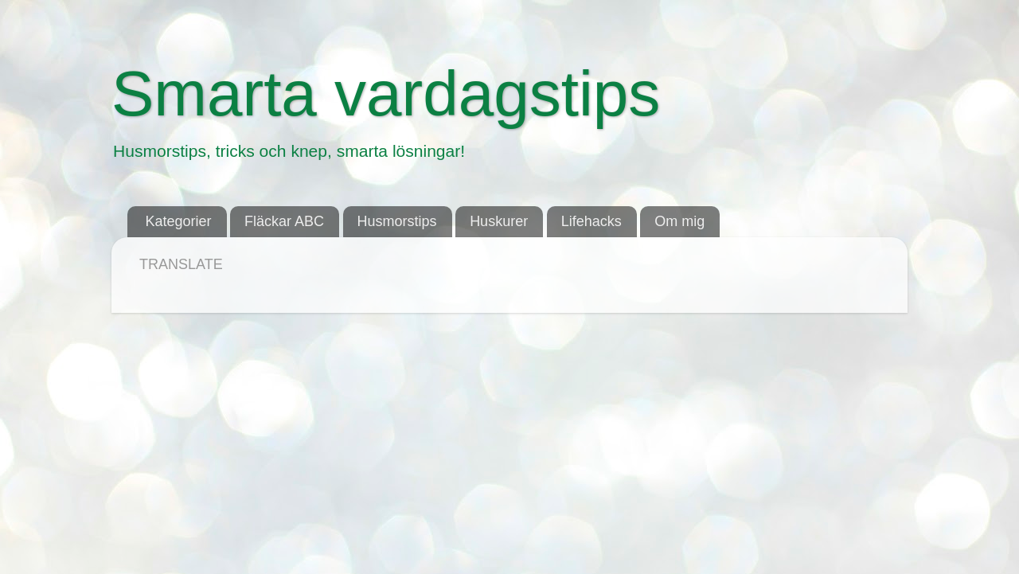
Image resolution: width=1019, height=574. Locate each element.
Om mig (679, 221)
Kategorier (179, 221)
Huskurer (499, 221)
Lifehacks (591, 221)
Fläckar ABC (284, 221)
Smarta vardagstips (385, 93)
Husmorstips (397, 221)
